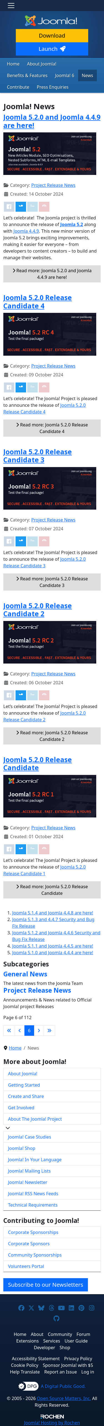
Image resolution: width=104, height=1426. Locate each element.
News (87, 75)
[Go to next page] (39, 1030)
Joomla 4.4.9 (26, 231)
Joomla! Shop (21, 1148)
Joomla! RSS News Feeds (33, 1194)
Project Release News (53, 185)
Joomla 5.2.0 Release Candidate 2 (37, 609)
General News (25, 973)
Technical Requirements (33, 1205)
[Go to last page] (49, 1030)
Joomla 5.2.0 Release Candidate (37, 763)
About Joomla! (42, 64)
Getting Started (24, 1085)
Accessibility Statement (36, 1359)
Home (13, 64)
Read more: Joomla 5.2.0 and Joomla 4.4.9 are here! (52, 274)
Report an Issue (60, 1372)
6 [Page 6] (29, 1030)
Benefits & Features (27, 75)
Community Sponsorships (35, 1255)
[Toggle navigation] (11, 5)
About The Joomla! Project (35, 1119)
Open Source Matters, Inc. (64, 1398)
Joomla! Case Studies (29, 1137)
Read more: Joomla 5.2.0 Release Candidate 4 (52, 428)
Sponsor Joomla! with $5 (68, 1365)
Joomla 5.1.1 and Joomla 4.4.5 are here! (52, 946)
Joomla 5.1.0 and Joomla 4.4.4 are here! (52, 953)
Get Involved (21, 1108)
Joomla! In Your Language (35, 1160)
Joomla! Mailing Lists (29, 1171)
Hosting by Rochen (52, 1423)
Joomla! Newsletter (27, 1182)
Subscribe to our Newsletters (45, 1284)
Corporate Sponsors (29, 1244)
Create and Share (26, 1096)
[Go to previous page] (20, 1030)
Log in (87, 1372)
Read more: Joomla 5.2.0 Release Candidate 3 (52, 582)
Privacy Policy (78, 1359)
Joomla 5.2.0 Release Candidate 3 (37, 455)
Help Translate (25, 1372)
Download (52, 35)
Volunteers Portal (26, 1266)
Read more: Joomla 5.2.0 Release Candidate (52, 890)
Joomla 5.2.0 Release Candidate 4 (37, 301)
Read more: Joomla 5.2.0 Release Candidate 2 (52, 736)
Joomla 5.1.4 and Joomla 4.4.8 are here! (52, 913)
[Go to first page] (9, 1030)
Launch (52, 49)
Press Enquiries (53, 87)
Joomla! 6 (64, 75)
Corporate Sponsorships (33, 1232)
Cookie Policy (24, 1365)
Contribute (18, 87)
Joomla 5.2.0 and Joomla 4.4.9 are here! (51, 121)
